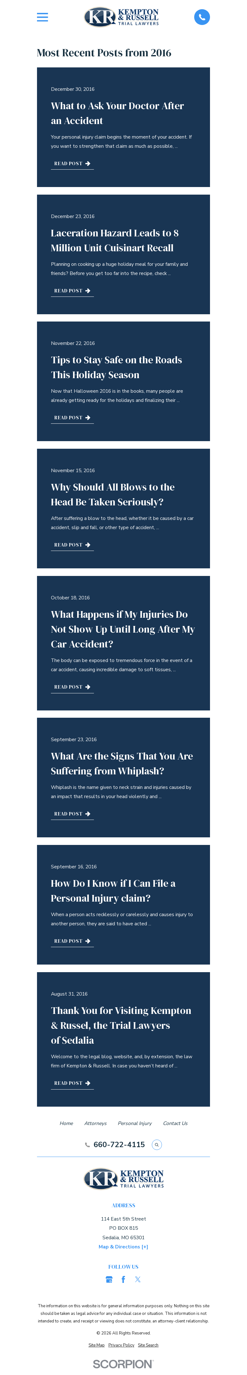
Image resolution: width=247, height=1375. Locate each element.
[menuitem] (97, 1345)
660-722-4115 (119, 1145)
